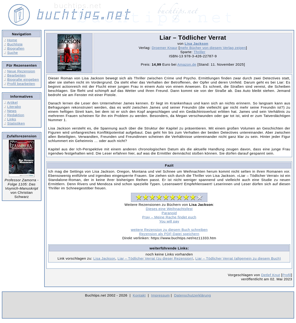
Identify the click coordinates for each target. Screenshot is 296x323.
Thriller (199, 52)
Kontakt (139, 295)
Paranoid (169, 213)
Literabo (14, 107)
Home (12, 40)
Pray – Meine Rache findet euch (169, 217)
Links (11, 119)
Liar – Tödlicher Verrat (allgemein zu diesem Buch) (238, 258)
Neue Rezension (21, 71)
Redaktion (15, 115)
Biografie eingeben (23, 79)
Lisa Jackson (196, 43)
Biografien (15, 48)
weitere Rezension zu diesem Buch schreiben (169, 230)
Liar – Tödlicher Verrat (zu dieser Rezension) (155, 258)
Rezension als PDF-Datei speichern (169, 234)
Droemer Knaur (165, 48)
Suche (12, 53)
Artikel (12, 102)
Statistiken (16, 123)
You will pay (169, 221)
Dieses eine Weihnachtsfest (169, 209)
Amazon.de (186, 64)
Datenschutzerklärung (192, 295)
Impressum (160, 295)
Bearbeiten (16, 75)
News (12, 111)
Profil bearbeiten (21, 84)
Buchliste (15, 44)
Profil (286, 275)
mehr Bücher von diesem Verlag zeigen (213, 48)
